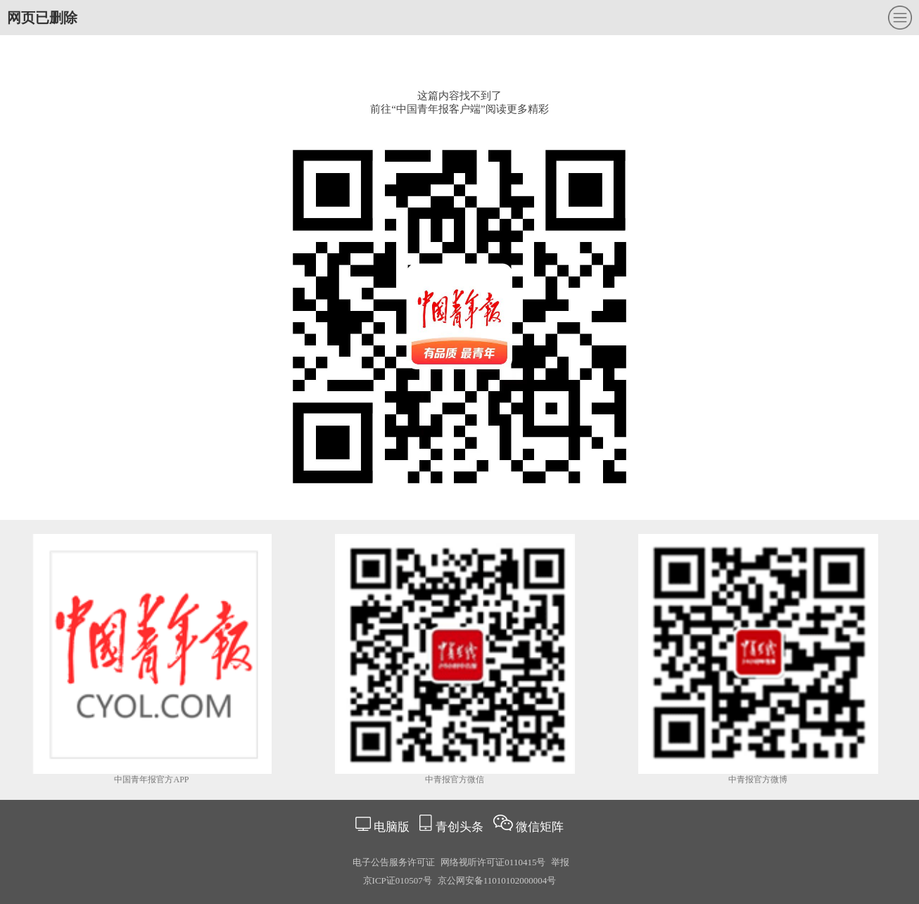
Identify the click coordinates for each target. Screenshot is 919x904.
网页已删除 (42, 17)
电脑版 (392, 827)
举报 (560, 862)
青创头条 (461, 827)
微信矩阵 (540, 827)
